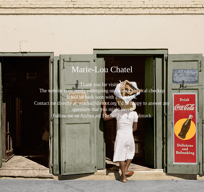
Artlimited (90, 115)
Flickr (108, 115)
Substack (142, 115)
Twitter (124, 115)
